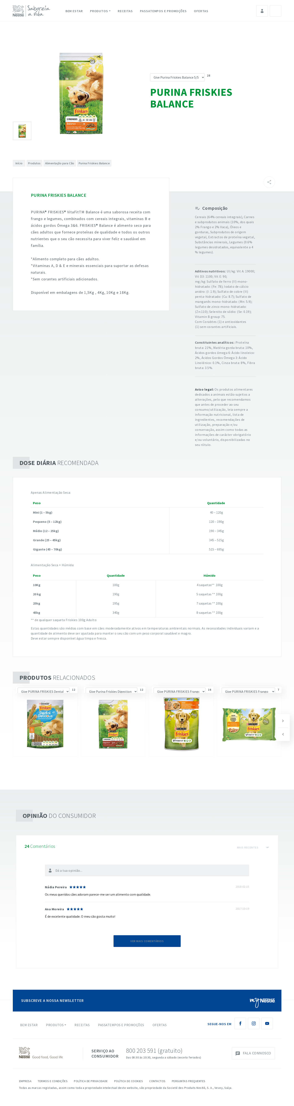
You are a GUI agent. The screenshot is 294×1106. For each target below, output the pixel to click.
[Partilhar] (269, 182)
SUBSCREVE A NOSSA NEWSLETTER (52, 1000)
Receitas (125, 11)
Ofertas (201, 11)
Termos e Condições (53, 1081)
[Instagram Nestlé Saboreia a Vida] (254, 1023)
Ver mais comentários (147, 941)
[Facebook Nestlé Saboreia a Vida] (240, 1023)
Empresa (25, 1081)
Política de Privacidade (91, 1081)
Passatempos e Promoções (163, 11)
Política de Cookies (128, 1081)
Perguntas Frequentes (188, 1081)
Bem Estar (74, 11)
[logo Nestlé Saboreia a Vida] (32, 11)
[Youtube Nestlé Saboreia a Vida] (267, 1023)
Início (19, 163)
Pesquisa (275, 11)
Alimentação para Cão (59, 163)
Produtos (99, 11)
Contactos (157, 1081)
